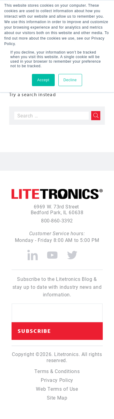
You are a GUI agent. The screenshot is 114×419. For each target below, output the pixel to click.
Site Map (57, 397)
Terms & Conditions (57, 371)
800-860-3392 (57, 220)
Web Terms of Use (57, 389)
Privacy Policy (57, 380)
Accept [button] (43, 80)
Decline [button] (70, 80)
